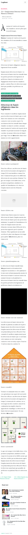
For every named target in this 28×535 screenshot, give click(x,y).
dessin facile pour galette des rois (10, 96)
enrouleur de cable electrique (9, 93)
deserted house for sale (8, 100)
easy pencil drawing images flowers (11, 98)
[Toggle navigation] (25, 2)
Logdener (3, 533)
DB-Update (4, 8)
